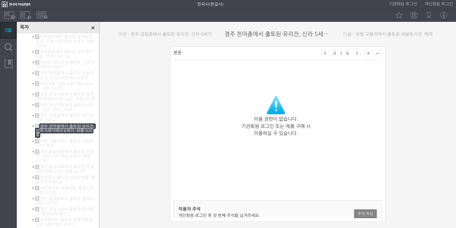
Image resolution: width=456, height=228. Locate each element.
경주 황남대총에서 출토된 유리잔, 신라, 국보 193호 (65, 107)
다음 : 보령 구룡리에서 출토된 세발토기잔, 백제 (388, 34)
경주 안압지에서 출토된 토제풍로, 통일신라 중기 (65, 211)
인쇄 (414, 15)
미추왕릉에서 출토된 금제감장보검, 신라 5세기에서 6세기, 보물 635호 (65, 41)
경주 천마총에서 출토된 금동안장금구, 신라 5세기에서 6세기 (65, 75)
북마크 (429, 15)
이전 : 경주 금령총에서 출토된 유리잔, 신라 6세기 (165, 34)
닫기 (93, 28)
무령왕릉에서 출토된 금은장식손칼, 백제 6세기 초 (64, 54)
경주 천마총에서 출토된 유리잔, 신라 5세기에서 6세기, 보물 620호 (65, 130)
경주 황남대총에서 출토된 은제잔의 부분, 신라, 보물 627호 (65, 169)
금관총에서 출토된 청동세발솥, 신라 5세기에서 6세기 (65, 222)
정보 (444, 15)
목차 (8, 30)
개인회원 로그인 (439, 4)
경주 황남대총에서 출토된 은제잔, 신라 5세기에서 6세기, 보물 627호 (65, 156)
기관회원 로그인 (403, 4)
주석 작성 (365, 214)
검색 (8, 47)
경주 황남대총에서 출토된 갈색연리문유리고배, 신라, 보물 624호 (66, 96)
